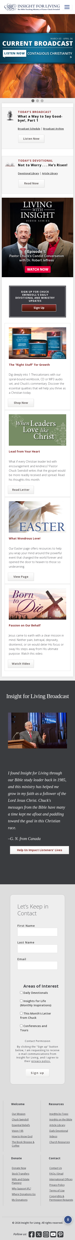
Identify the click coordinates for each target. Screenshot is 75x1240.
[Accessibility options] (68, 1219)
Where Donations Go (24, 1194)
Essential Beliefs (21, 1125)
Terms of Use (57, 1190)
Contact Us (55, 1168)
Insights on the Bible (60, 1119)
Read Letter (20, 490)
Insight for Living (32, 7)
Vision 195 (17, 1131)
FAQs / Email (56, 1173)
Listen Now (31, 139)
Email (37, 963)
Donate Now (19, 1168)
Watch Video (21, 663)
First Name (37, 930)
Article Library (50, 173)
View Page (20, 577)
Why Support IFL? (21, 1188)
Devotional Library (28, 173)
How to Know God (22, 1136)
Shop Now (21, 403)
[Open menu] (67, 7)
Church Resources (59, 1142)
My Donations (19, 1200)
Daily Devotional (58, 1131)
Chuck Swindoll (20, 1119)
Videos (53, 1136)
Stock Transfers (20, 1173)
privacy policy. (41, 1061)
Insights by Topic (58, 1114)
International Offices (60, 1179)
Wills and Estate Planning (20, 1181)
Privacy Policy (57, 1185)
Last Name (37, 946)
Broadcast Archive (53, 128)
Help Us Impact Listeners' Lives (39, 850)
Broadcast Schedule (29, 128)
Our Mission (18, 1114)
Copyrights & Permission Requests (61, 1198)
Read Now (31, 183)
